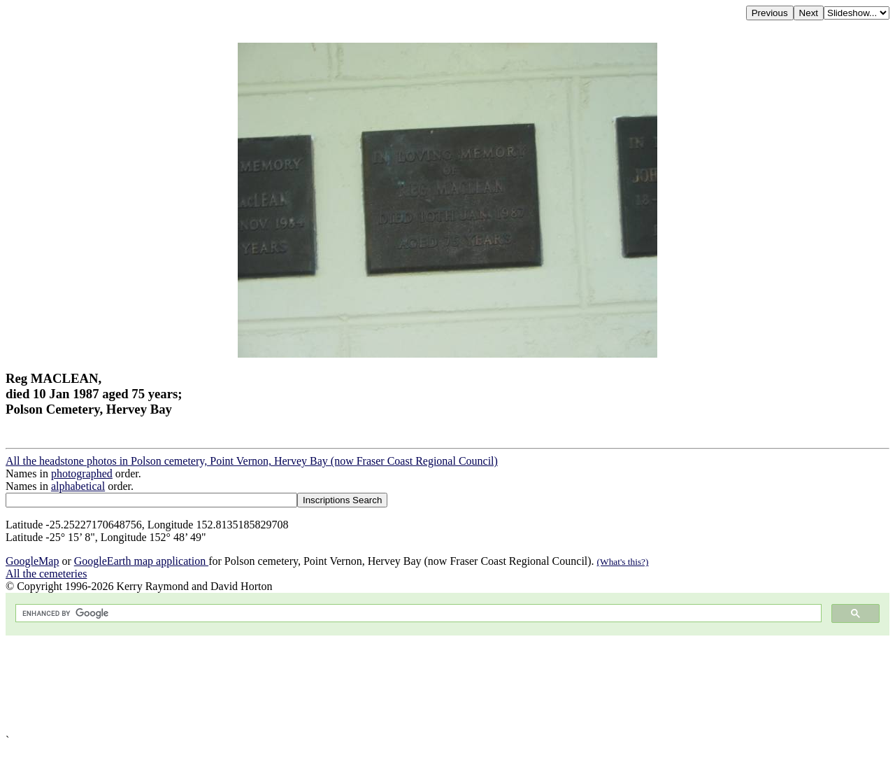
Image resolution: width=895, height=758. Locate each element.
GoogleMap (32, 561)
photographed (82, 473)
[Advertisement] (425, 685)
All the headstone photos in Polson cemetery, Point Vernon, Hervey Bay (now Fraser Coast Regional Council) (252, 461)
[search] (417, 613)
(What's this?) (623, 561)
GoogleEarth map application (141, 561)
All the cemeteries (46, 574)
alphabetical (78, 486)
